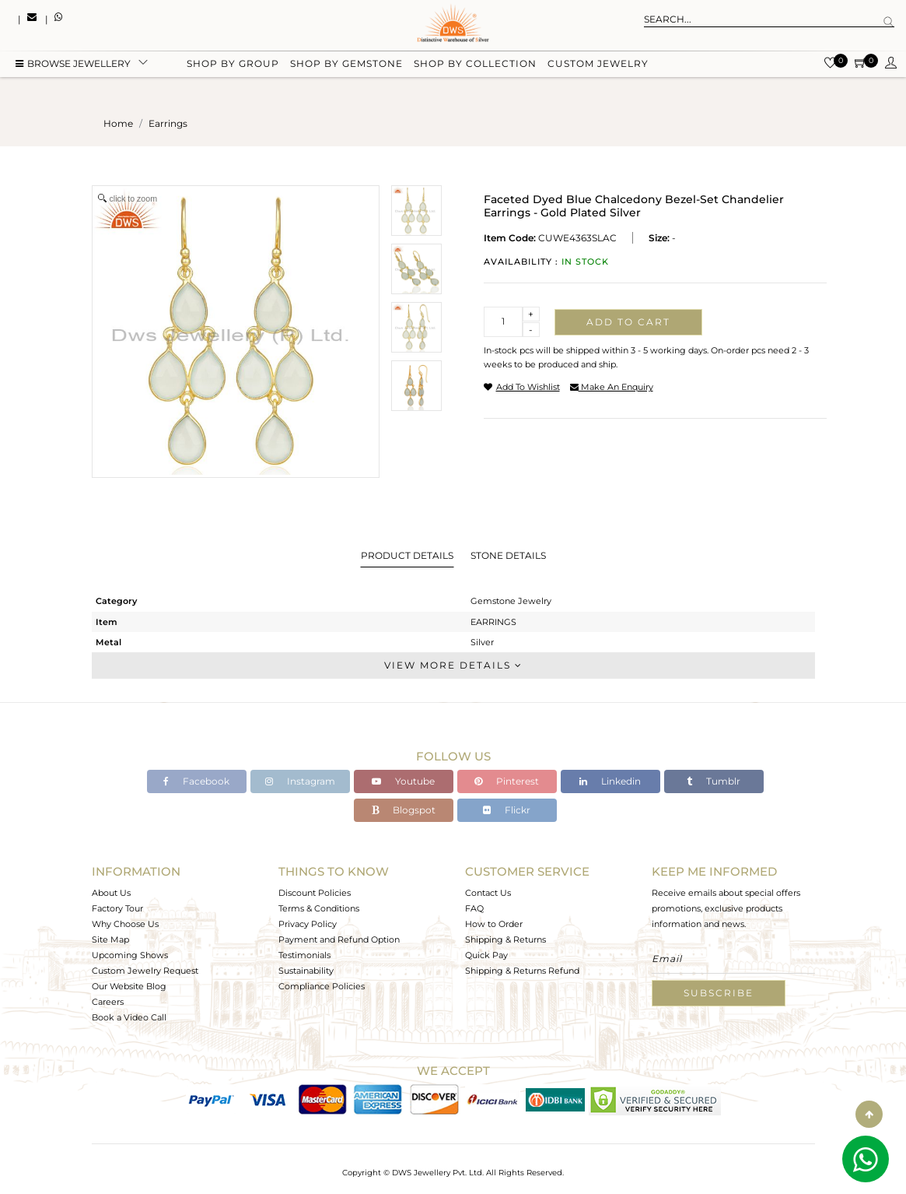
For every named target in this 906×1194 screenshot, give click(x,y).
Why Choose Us (125, 923)
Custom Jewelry (598, 64)
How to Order (494, 923)
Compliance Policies (321, 986)
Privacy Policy (307, 923)
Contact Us (488, 892)
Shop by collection (475, 64)
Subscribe (719, 993)
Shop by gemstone (346, 64)
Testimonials (304, 955)
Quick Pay (486, 955)
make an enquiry (611, 386)
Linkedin (610, 781)
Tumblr (713, 781)
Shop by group (233, 64)
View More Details (453, 665)
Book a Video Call (129, 1017)
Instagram (300, 781)
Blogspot (404, 810)
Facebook (196, 781)
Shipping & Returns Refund (522, 970)
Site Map (110, 939)
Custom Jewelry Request (145, 970)
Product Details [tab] (407, 555)
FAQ (474, 908)
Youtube (403, 781)
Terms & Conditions (318, 908)
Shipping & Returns (505, 939)
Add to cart (628, 322)
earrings (168, 123)
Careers (108, 1001)
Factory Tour (117, 908)
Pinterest (506, 781)
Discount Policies (314, 892)
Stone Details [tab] (508, 555)
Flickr (506, 810)
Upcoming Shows (130, 955)
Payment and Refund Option (339, 939)
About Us (111, 892)
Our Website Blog (129, 986)
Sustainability (306, 970)
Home (118, 123)
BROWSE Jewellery (73, 64)
